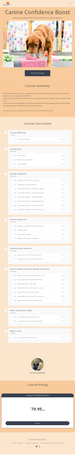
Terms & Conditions (31, 444)
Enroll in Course (37, 73)
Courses (20, 444)
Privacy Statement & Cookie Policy (51, 444)
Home (14, 444)
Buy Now (37, 423)
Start (63, 139)
